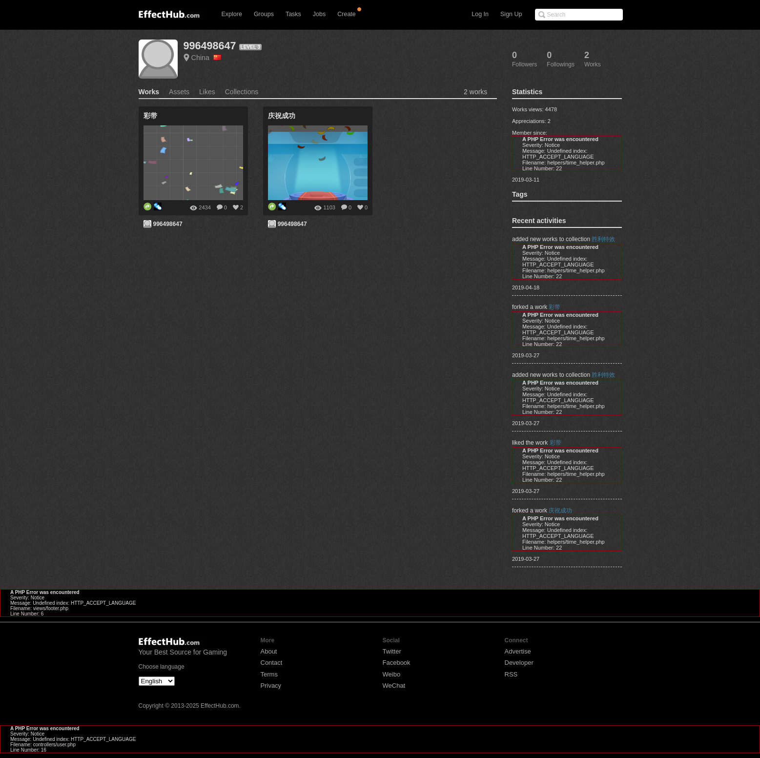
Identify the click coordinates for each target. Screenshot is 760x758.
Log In (480, 14)
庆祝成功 (560, 510)
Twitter (392, 651)
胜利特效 (603, 239)
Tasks (293, 14)
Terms (269, 674)
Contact (272, 662)
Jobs (319, 14)
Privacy (271, 685)
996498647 (210, 46)
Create (346, 14)
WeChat (394, 685)
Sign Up (511, 14)
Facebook (397, 662)
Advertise (518, 651)
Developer (519, 662)
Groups (264, 14)
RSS (511, 674)
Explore (232, 14)
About (269, 651)
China (206, 57)
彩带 (554, 307)
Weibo (392, 674)
